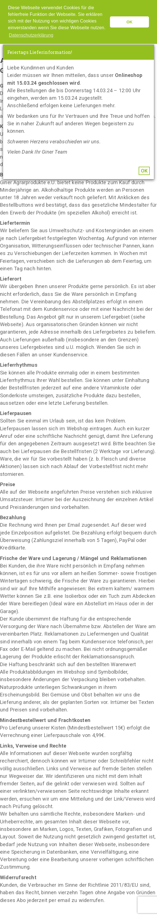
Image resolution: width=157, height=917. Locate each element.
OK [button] (129, 22)
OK (144, 171)
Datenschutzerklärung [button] (31, 35)
